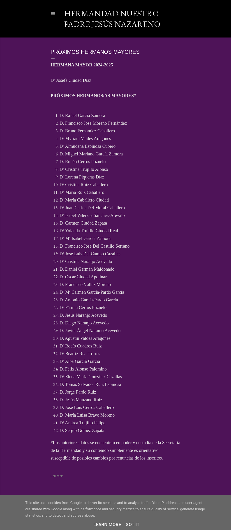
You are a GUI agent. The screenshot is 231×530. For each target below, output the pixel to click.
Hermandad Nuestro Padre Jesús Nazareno (112, 18)
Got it (133, 524)
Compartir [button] (57, 476)
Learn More (107, 524)
